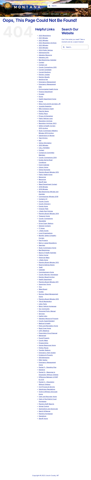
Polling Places (43, 348)
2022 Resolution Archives (47, 43)
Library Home (43, 167)
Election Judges (44, 74)
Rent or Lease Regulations (48, 243)
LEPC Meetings (44, 331)
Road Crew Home (45, 328)
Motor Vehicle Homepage (47, 306)
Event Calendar (44, 165)
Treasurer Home (44, 216)
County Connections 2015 (48, 67)
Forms (41, 96)
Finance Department (46, 92)
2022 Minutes (43, 40)
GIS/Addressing (44, 357)
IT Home (42, 228)
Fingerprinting (43, 343)
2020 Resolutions (45, 35)
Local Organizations (46, 233)
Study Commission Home (47, 248)
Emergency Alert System (47, 353)
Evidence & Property (46, 355)
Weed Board (43, 289)
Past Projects (43, 240)
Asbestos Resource (45, 55)
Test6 (40, 267)
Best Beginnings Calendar (47, 60)
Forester (41, 94)
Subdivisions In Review (46, 135)
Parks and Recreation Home (48, 326)
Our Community (44, 309)
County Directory (45, 204)
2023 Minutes (43, 45)
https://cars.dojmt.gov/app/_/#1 (50, 104)
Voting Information (45, 143)
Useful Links (43, 316)
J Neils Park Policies (46, 211)
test (40, 140)
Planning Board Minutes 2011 (48, 282)
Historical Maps (44, 257)
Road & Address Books (47, 265)
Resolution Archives (45, 121)
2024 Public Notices (46, 50)
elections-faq (43, 79)
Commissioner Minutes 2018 (48, 196)
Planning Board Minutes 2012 (49, 262)
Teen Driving (43, 138)
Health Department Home (47, 99)
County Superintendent (46, 321)
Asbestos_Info (43, 57)
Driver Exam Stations (46, 223)
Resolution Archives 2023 (47, 123)
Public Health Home (45, 174)
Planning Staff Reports (46, 404)
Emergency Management (47, 82)
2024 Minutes (43, 48)
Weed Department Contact (48, 184)
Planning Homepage (46, 414)
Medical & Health (44, 323)
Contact (41, 62)
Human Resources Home (47, 345)
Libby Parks (43, 304)
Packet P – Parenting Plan (47, 367)
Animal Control (44, 406)
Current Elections (45, 72)
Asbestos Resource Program (48, 318)
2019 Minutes (43, 189)
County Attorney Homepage (48, 274)
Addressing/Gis (44, 52)
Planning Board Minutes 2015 (49, 172)
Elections (42, 370)
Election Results (44, 77)
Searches (42, 245)
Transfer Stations (44, 350)
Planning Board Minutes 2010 (49, 299)
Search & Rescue (44, 411)
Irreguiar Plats (43, 209)
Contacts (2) (43, 199)
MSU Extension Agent (46, 109)
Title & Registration (45, 301)
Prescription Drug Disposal (48, 333)
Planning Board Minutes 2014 (49, 213)
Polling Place (43, 113)
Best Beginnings (44, 250)
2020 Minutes (43, 145)
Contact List (43, 65)
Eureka (41, 292)
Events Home (43, 206)
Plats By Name (44, 111)
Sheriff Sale (43, 182)
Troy (40, 287)
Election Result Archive (47, 277)
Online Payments (44, 170)
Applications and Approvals (48, 409)
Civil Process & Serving (47, 387)
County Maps (43, 340)
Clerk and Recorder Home (48, 396)
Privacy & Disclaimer (46, 116)
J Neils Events (43, 231)
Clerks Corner (43, 255)
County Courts (44, 201)
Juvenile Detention (45, 106)
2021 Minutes (43, 38)
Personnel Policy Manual (47, 311)
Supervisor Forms (45, 284)
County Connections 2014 (48, 157)
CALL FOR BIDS (44, 148)
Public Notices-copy (46, 118)
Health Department (45, 279)
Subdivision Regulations (47, 389)
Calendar (42, 270)
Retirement (42, 335)
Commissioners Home (46, 272)
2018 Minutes (43, 187)
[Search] (49, 6)
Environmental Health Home (48, 89)
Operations (42, 416)
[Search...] (67, 6)
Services (42, 314)
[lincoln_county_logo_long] (23, 3)
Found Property (44, 338)
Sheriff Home (43, 418)
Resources (42, 177)
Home (41, 101)
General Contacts (45, 226)
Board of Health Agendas (47, 253)
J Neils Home (43, 260)
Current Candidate (45, 70)
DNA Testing (43, 360)
